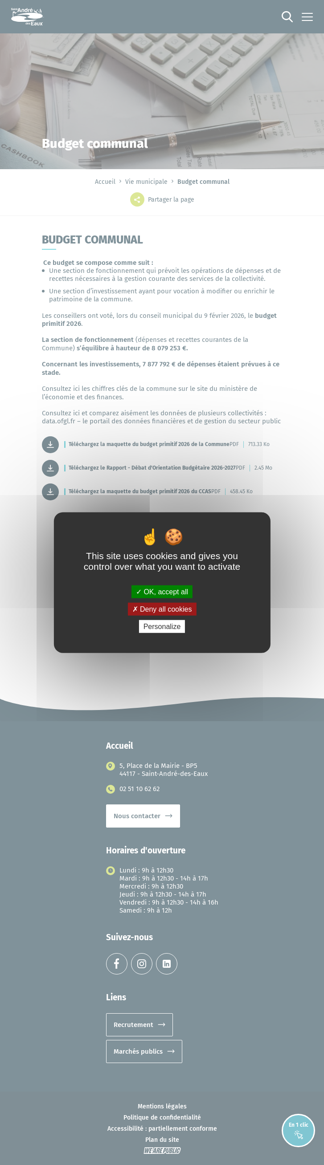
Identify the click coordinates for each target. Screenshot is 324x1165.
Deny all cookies (162, 609)
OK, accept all (162, 591)
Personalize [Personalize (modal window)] (162, 626)
